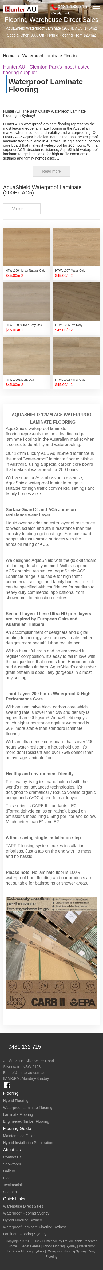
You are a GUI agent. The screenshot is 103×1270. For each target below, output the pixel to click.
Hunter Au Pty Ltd (55, 1241)
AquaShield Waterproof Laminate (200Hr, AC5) (42, 190)
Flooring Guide (17, 1128)
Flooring (11, 1093)
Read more (51, 171)
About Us (12, 1150)
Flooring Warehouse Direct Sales (51, 19)
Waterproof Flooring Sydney (66, 1251)
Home (9, 56)
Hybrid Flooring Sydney (59, 1246)
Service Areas (30, 1246)
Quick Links (14, 1199)
